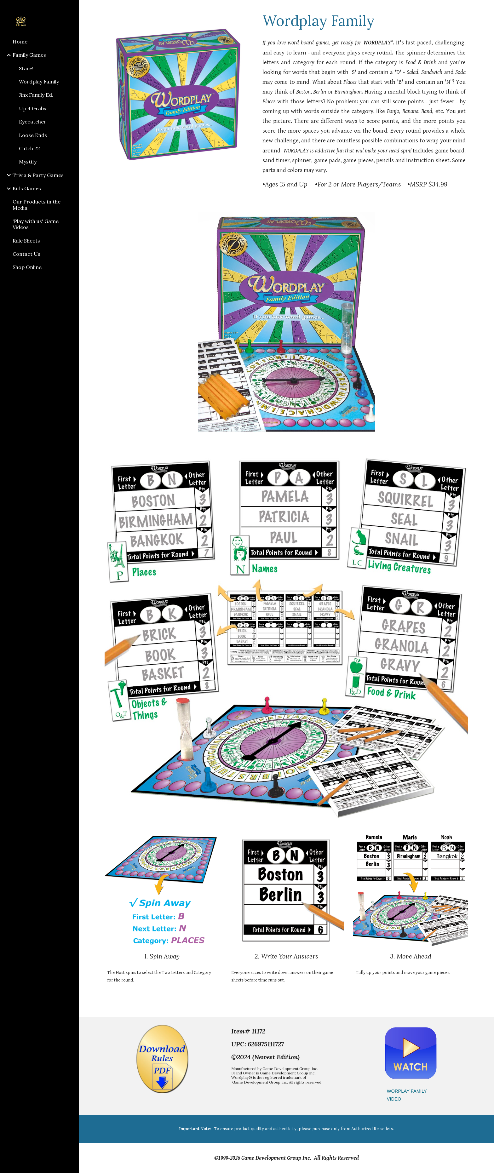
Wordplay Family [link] (39, 81)
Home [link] (20, 41)
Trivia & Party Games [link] (38, 175)
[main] (364, 20)
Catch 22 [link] (29, 148)
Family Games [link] (29, 55)
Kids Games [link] (27, 188)
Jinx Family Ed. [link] (36, 95)
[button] (486, 8)
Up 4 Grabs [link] (32, 108)
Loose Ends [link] (33, 135)
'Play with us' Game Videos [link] (36, 224)
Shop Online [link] (27, 267)
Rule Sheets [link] (26, 240)
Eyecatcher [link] (32, 121)
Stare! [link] (26, 68)
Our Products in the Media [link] (36, 204)
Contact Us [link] (26, 254)
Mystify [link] (28, 161)
